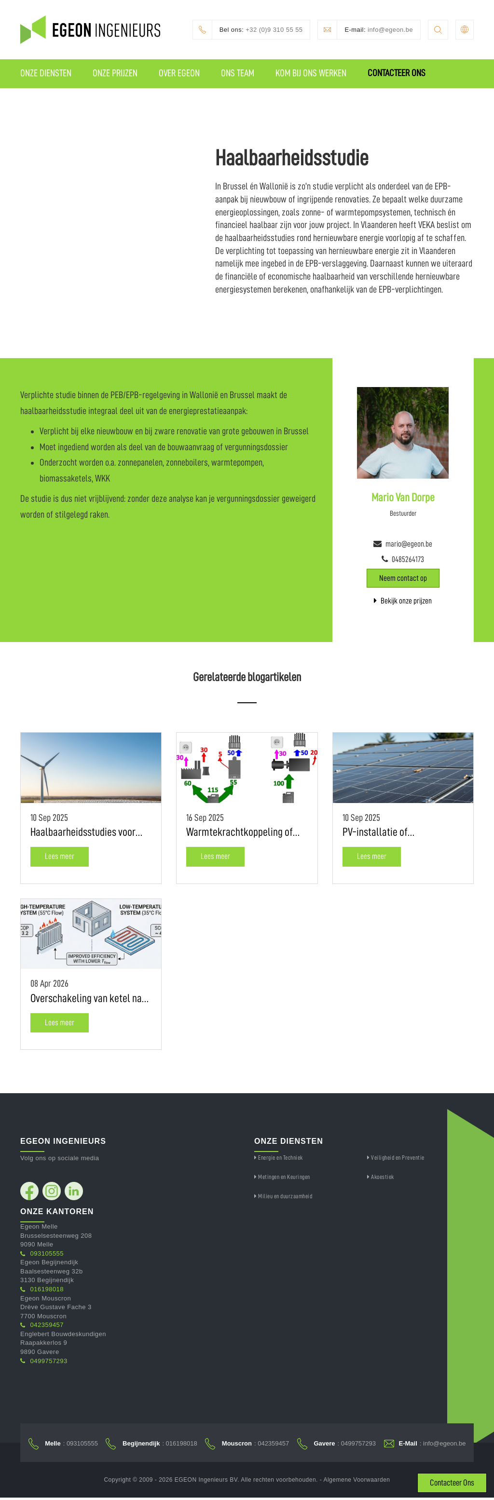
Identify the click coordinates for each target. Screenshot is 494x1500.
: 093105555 (63, 1445)
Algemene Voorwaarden (356, 1482)
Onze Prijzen (115, 73)
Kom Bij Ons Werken (310, 73)
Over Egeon (179, 73)
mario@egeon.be (408, 544)
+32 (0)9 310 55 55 (247, 30)
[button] (464, 30)
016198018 (42, 1290)
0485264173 (408, 560)
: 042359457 (247, 1445)
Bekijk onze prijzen (403, 602)
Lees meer (59, 857)
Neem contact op (403, 579)
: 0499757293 (336, 1445)
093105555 (42, 1254)
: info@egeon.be (425, 1445)
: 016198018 (151, 1445)
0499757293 (44, 1361)
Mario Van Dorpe (403, 498)
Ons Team (237, 73)
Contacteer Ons (396, 73)
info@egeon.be (365, 30)
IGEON (47, 102)
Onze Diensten (45, 73)
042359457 (42, 1325)
